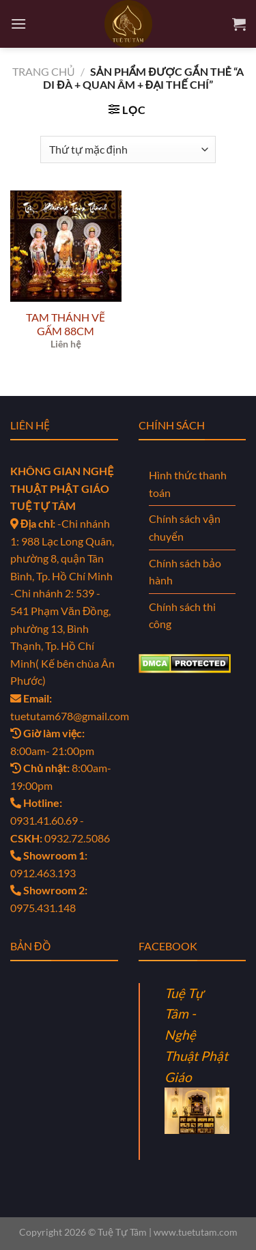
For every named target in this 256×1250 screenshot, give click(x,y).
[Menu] (18, 23)
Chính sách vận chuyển (185, 527)
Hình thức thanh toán (188, 483)
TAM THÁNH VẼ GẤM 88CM (65, 324)
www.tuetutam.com (196, 1232)
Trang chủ (43, 71)
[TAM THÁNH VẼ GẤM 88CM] (66, 246)
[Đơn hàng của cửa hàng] (128, 149)
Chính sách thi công (182, 615)
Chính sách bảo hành (185, 571)
